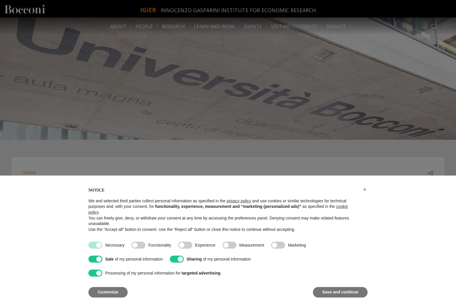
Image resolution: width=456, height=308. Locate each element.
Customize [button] (108, 292)
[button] (364, 189)
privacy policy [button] (239, 201)
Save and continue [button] (340, 292)
